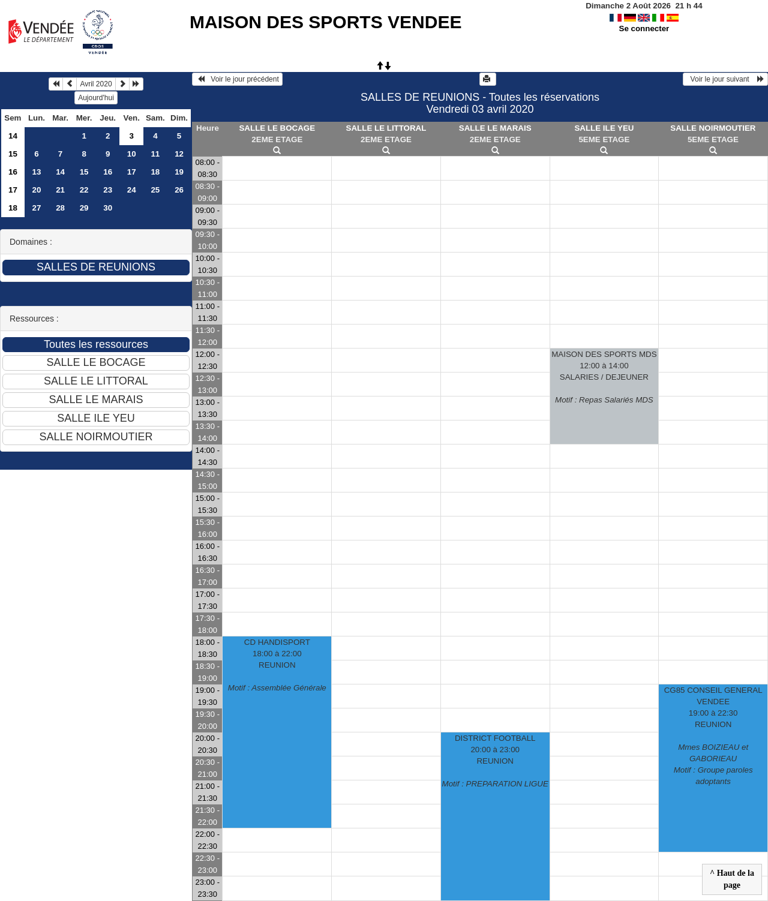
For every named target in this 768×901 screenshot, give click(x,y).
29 (84, 207)
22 (84, 189)
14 (12, 135)
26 (179, 189)
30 (107, 207)
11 (155, 153)
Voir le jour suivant (725, 79)
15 (12, 153)
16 (12, 171)
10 (131, 153)
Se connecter (644, 28)
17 (131, 171)
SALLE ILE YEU (604, 128)
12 (179, 153)
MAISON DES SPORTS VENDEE (325, 22)
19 (179, 171)
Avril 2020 (96, 84)
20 (36, 189)
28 (60, 207)
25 (155, 189)
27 (36, 207)
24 (131, 189)
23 (107, 189)
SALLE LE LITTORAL (386, 128)
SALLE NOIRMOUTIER (712, 128)
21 (60, 189)
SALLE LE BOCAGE (277, 128)
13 (36, 171)
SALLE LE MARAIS (495, 128)
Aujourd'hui (96, 98)
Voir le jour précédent (237, 79)
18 (155, 171)
